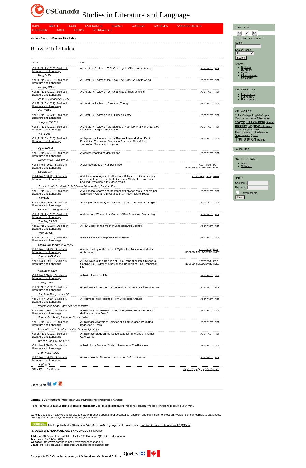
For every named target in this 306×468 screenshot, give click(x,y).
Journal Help (242, 149)
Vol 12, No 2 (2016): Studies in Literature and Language (50, 70)
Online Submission (45, 399)
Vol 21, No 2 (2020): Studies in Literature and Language (50, 239)
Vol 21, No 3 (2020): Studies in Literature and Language (50, 93)
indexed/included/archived (202, 167)
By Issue (246, 67)
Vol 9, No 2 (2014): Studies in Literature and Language (49, 277)
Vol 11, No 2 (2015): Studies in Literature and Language (50, 140)
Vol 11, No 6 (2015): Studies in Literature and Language (50, 81)
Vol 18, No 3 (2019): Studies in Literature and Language (50, 335)
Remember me (249, 193)
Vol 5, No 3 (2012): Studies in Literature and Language (49, 166)
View (243, 163)
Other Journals (249, 75)
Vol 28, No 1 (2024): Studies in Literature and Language (50, 227)
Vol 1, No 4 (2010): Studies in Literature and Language (49, 347)
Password (240, 187)
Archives (161, 26)
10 (210, 369)
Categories (247, 78)
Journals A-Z (102, 30)
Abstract (207, 68)
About (53, 26)
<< (184, 369)
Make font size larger (254, 33)
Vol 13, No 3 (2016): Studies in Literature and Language (50, 323)
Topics (79, 30)
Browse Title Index (64, 38)
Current (138, 26)
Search (117, 26)
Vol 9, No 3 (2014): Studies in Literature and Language (49, 204)
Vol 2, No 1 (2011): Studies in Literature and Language (49, 312)
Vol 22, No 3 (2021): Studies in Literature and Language (50, 105)
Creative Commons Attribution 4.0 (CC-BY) (166, 425)
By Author (246, 70)
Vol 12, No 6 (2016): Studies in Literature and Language (50, 154)
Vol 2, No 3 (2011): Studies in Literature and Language (49, 262)
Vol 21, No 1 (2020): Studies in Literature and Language (50, 288)
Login (72, 26)
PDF (217, 68)
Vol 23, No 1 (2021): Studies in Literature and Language (50, 116)
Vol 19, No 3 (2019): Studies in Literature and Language (50, 192)
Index (60, 30)
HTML (216, 176)
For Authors (247, 97)
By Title (245, 72)
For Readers (248, 94)
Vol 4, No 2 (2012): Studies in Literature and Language (49, 177)
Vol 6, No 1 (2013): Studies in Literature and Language (49, 251)
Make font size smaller (239, 33)
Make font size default (247, 33)
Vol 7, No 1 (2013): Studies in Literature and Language (49, 358)
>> (217, 369)
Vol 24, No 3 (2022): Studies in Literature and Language (50, 128)
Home (36, 26)
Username (241, 183)
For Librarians (249, 99)
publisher (39, 30)
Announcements (189, 26)
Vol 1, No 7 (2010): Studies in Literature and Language (49, 300)
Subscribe (246, 166)
